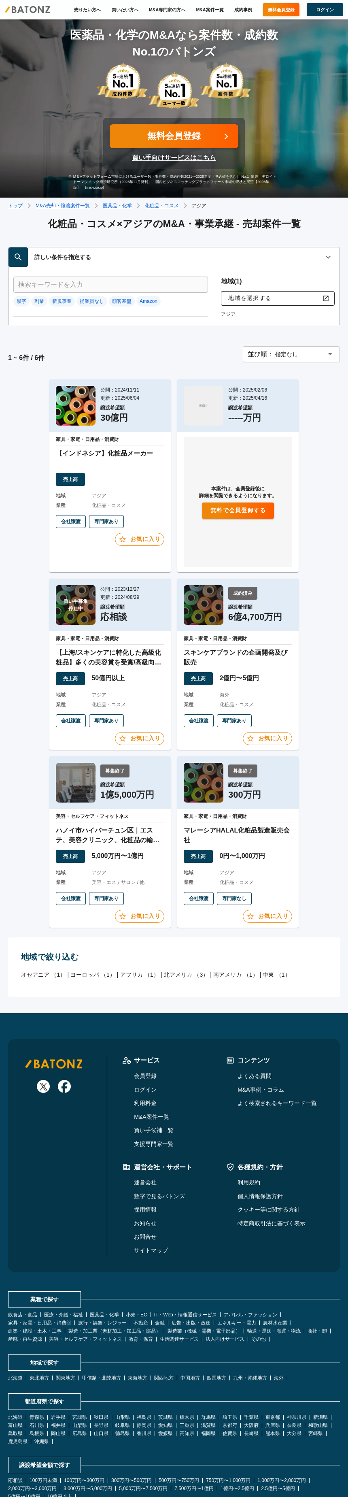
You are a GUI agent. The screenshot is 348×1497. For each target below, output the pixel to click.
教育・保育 (141, 1281)
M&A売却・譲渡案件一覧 (63, 206)
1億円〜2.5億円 (237, 1430)
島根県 (37, 1375)
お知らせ (145, 1165)
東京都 (272, 1359)
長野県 (101, 1367)
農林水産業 (275, 1265)
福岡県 (208, 1375)
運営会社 (145, 1124)
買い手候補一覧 (154, 1072)
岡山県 (58, 1375)
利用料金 (145, 1045)
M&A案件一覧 (210, 9)
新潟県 (320, 1359)
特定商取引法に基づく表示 (272, 1165)
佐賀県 (230, 1375)
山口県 (101, 1375)
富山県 (15, 1367)
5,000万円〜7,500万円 (143, 1430)
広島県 (79, 1375)
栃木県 (187, 1359)
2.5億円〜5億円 (278, 1430)
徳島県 (122, 1375)
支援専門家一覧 (154, 1086)
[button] (291, 296)
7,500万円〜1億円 (194, 1430)
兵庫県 (272, 1367)
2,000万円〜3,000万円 (32, 1430)
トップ (15, 206)
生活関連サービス (179, 1281)
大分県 (294, 1375)
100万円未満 (43, 1422)
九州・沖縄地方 (250, 1320)
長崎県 (251, 1375)
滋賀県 (208, 1367)
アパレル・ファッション (250, 1256)
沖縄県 (41, 1383)
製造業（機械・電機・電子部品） (204, 1273)
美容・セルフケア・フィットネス (85, 1281)
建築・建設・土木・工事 (35, 1273)
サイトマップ (151, 1192)
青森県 (37, 1359)
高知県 (187, 1375)
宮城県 (79, 1359)
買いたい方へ (125, 9)
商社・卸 (317, 1273)
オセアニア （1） (43, 917)
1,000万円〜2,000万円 (281, 1422)
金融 (160, 1265)
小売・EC (136, 1256)
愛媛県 (165, 1375)
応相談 (15, 1422)
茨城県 (165, 1359)
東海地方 (137, 1320)
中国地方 (190, 1320)
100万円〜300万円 (84, 1422)
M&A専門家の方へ (167, 9)
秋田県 (101, 1359)
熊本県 (272, 1375)
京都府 (230, 1367)
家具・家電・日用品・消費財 (39, 1265)
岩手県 (58, 1359)
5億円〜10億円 (24, 1438)
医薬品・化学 (117, 206)
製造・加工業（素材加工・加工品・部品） (114, 1273)
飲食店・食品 (22, 1256)
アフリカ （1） (139, 917)
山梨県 (79, 1367)
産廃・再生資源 (25, 1281)
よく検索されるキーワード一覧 (277, 1045)
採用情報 (145, 1151)
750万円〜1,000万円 (228, 1422)
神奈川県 (296, 1359)
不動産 (141, 1265)
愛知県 (165, 1367)
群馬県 (208, 1359)
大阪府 (251, 1367)
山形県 (122, 1359)
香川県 (144, 1375)
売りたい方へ (87, 9)
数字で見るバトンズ (159, 1138)
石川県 (37, 1367)
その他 (258, 1281)
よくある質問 (255, 1018)
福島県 (144, 1359)
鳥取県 (15, 1375)
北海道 (15, 1320)
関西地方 (164, 1320)
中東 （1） (276, 917)
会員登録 (145, 1018)
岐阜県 (122, 1367)
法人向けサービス (225, 1281)
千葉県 (251, 1359)
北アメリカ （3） (186, 917)
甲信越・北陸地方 (101, 1320)
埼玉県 (230, 1359)
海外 (279, 1320)
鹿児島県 (18, 1383)
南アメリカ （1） (235, 917)
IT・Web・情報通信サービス (185, 1256)
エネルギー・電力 (236, 1265)
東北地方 (39, 1320)
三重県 (187, 1367)
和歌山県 (318, 1367)
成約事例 (243, 9)
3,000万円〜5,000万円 (88, 1430)
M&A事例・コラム (261, 1031)
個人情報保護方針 (260, 1138)
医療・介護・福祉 (63, 1256)
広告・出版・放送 (191, 1265)
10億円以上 (59, 1438)
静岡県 (144, 1367)
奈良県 (294, 1367)
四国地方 (216, 1320)
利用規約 (249, 1124)
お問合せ (145, 1178)
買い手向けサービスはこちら (174, 157)
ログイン (145, 1031)
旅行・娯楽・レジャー (102, 1265)
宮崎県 (315, 1375)
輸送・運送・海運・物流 (274, 1273)
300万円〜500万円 (131, 1422)
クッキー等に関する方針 (269, 1151)
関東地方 (65, 1320)
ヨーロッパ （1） (92, 917)
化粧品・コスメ (162, 206)
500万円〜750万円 (179, 1422)
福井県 (58, 1367)
